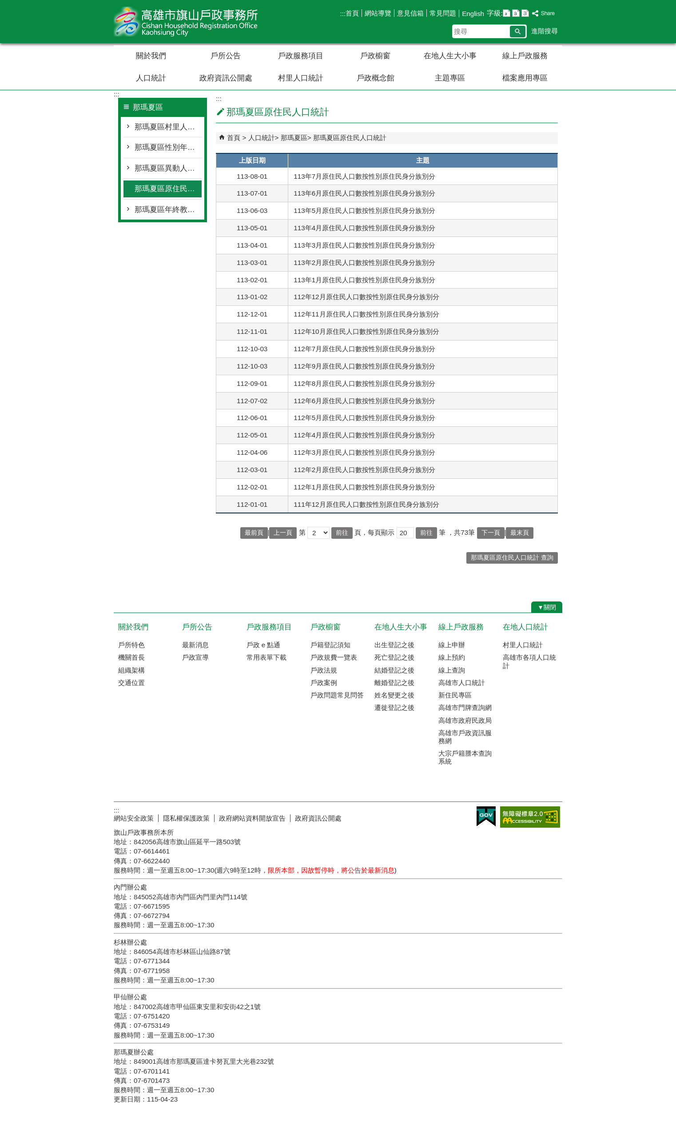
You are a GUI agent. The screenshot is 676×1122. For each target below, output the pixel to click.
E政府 (486, 816)
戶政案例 (323, 682)
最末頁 (519, 532)
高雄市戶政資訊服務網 (465, 737)
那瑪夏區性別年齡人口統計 (168, 147)
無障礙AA (530, 817)
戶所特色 (131, 645)
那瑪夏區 (294, 137)
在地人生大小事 (450, 56)
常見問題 (442, 13)
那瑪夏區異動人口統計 (168, 168)
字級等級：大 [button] (525, 13)
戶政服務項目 (300, 56)
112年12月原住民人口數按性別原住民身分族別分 (366, 297)
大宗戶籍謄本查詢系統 (465, 757)
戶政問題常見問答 (337, 695)
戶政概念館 (375, 78)
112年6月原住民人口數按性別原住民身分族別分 (364, 401)
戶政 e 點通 (264, 645)
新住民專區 (455, 695)
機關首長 (131, 657)
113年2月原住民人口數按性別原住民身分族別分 (364, 262)
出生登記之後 (394, 645)
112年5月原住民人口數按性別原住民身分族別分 (364, 417)
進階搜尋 (544, 31)
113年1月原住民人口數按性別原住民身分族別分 (364, 280)
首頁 (352, 13)
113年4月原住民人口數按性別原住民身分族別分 (364, 228)
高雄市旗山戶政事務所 (189, 21)
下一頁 (490, 532)
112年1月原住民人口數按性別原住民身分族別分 (364, 487)
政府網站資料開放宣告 (252, 818)
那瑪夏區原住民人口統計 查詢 (512, 557)
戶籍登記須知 (330, 645)
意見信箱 (410, 13)
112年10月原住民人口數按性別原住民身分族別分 (366, 331)
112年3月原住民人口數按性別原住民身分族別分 (364, 452)
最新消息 (195, 645)
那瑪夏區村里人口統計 (168, 127)
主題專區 (450, 78)
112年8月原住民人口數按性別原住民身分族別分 (364, 383)
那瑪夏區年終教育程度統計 (168, 209)
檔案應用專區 (525, 78)
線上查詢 (451, 670)
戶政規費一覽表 (333, 657)
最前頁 (254, 532)
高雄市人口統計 (461, 682)
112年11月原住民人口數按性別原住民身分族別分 (366, 314)
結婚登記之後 (394, 670)
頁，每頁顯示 (374, 532)
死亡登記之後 (394, 657)
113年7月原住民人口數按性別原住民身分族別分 (364, 176)
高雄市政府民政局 (465, 720)
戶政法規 (323, 670)
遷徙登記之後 (394, 707)
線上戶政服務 (525, 56)
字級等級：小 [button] (506, 13)
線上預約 (451, 657)
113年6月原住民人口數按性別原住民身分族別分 (364, 193)
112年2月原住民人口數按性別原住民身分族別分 (364, 469)
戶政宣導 (195, 657)
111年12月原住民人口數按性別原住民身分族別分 (366, 504)
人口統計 (151, 78)
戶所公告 (226, 56)
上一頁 (283, 532)
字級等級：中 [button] (516, 13)
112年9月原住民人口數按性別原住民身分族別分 (364, 366)
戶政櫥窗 (375, 56)
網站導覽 (378, 13)
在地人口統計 (525, 627)
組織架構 (131, 670)
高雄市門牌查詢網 (465, 707)
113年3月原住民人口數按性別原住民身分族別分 (364, 245)
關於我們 (151, 56)
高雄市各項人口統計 (529, 661)
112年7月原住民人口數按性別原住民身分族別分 (364, 349)
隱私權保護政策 (186, 818)
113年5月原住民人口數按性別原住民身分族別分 (364, 210)
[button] (517, 31)
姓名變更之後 (394, 695)
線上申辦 (451, 645)
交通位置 (131, 682)
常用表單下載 (266, 657)
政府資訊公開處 (225, 78)
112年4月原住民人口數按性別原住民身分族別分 (364, 435)
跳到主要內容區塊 (4, 4)
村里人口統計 (300, 78)
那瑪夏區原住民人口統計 (168, 188)
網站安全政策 (134, 818)
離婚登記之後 (394, 682)
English (473, 13)
